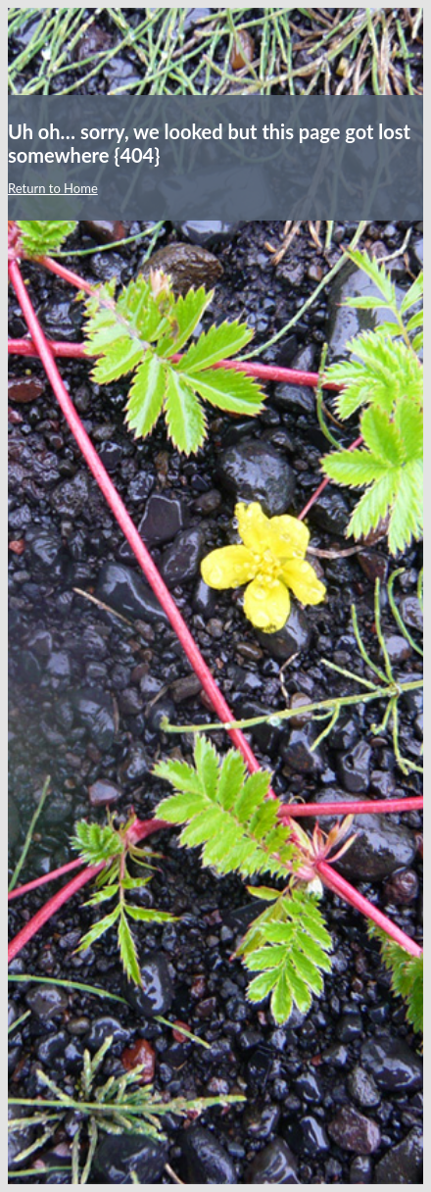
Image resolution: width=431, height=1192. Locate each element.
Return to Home (53, 188)
